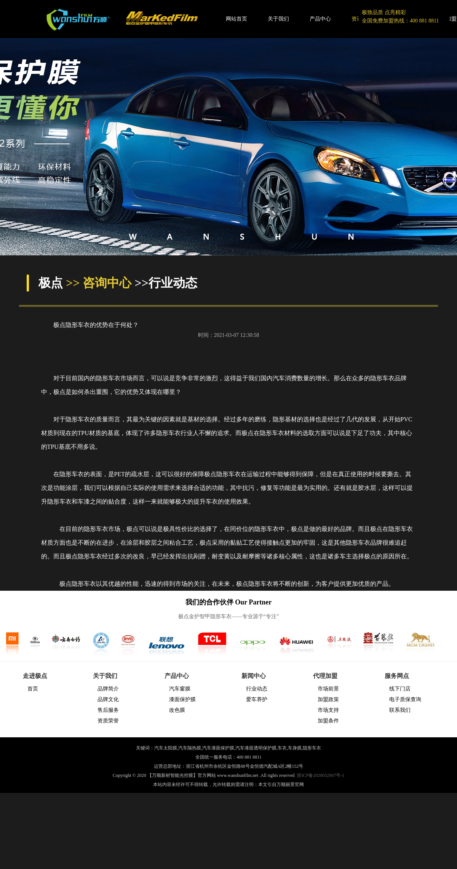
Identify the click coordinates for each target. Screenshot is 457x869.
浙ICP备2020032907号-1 (320, 775)
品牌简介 (108, 689)
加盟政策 (328, 699)
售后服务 (108, 710)
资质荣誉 (108, 721)
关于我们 (278, 19)
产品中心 (320, 19)
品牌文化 (108, 699)
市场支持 (328, 710)
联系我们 (400, 710)
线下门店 (400, 689)
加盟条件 (328, 721)
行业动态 (256, 689)
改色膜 (177, 710)
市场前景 (328, 689)
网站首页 (236, 19)
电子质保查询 (405, 699)
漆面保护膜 (182, 699)
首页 (32, 689)
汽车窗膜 (179, 689)
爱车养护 (256, 699)
